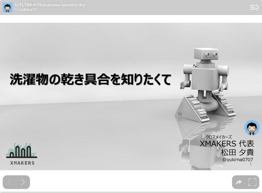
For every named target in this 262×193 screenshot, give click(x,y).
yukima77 (28, 10)
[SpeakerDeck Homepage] (254, 8)
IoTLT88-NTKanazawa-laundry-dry (50, 5)
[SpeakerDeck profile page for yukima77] (7, 8)
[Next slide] (23, 182)
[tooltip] (239, 182)
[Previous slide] (9, 182)
